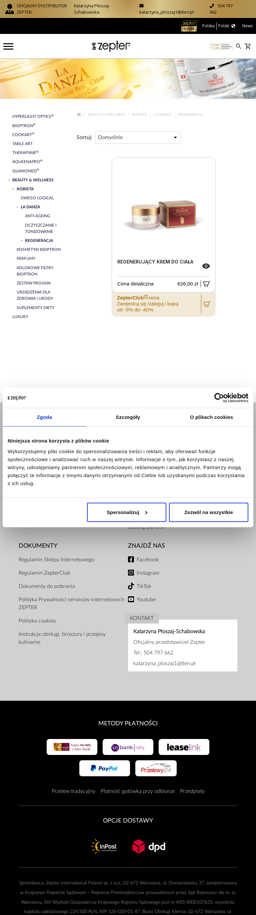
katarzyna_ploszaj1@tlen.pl (166, 12)
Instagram (148, 573)
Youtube (146, 599)
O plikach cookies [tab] (211, 417)
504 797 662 (158, 652)
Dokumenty (38, 546)
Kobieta (140, 114)
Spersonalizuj (127, 512)
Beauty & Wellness (107, 114)
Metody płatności (128, 723)
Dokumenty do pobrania (47, 586)
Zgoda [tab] (44, 417)
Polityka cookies (37, 621)
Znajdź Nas (146, 546)
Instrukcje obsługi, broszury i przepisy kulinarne (62, 638)
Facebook (148, 559)
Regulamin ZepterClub (44, 573)
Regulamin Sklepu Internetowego (56, 559)
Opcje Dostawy (128, 821)
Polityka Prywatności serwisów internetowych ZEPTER (71, 603)
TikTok (144, 586)
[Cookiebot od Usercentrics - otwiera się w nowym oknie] (219, 398)
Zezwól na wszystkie (208, 512)
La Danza (163, 114)
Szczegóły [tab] (128, 417)
